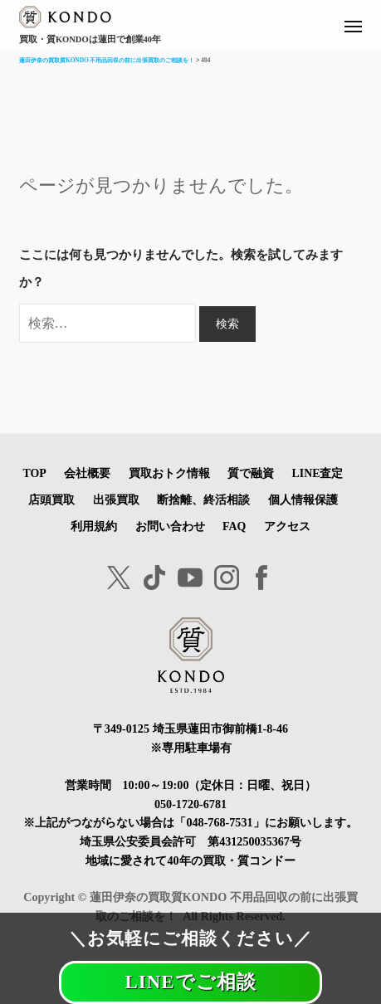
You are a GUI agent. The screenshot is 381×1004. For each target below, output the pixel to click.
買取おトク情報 (169, 473)
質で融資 (250, 473)
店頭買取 (51, 500)
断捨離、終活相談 (203, 500)
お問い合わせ (170, 526)
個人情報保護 (303, 500)
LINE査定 (318, 473)
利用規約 (94, 526)
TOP (34, 473)
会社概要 (87, 473)
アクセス (287, 526)
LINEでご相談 (190, 982)
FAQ (234, 526)
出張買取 (116, 500)
